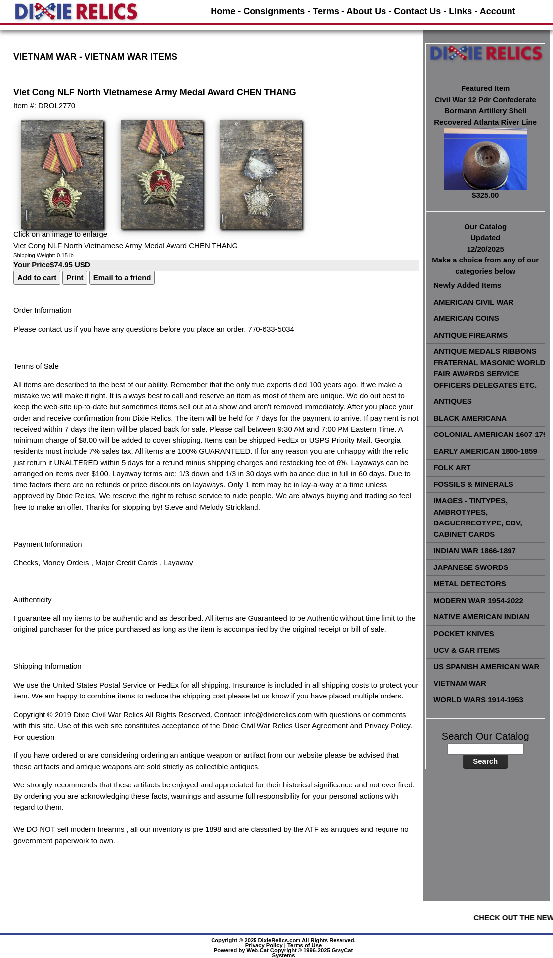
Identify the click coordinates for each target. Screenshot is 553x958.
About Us (366, 11)
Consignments (274, 11)
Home (223, 11)
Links (460, 11)
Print (74, 277)
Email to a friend (122, 277)
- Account (494, 11)
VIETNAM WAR (45, 57)
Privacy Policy (264, 945)
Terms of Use (304, 945)
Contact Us (417, 11)
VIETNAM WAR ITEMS (131, 57)
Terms (326, 11)
